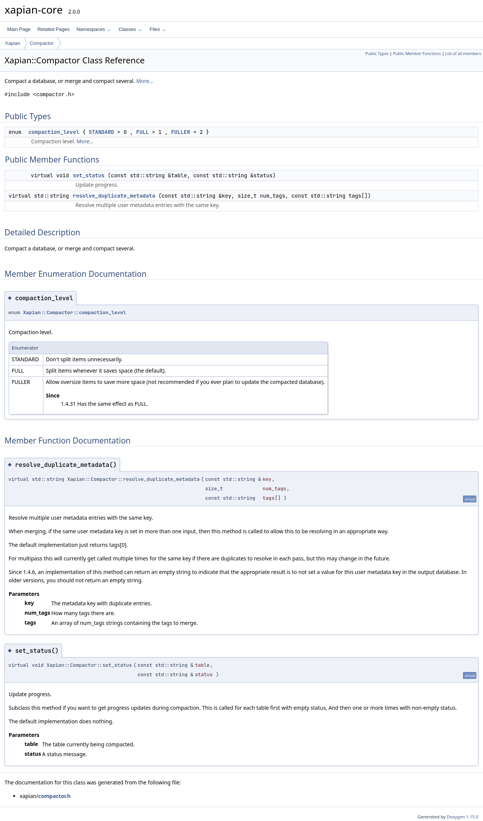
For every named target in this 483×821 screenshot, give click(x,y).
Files (158, 29)
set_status (89, 175)
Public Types (377, 53)
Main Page (19, 29)
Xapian (12, 43)
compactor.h (54, 796)
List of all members (463, 53)
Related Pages (53, 29)
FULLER (180, 132)
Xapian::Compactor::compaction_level (74, 312)
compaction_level (53, 132)
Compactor (41, 43)
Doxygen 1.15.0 (462, 816)
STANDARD (101, 132)
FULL (142, 132)
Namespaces (93, 29)
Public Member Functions (417, 53)
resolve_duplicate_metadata (114, 195)
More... (145, 80)
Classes (130, 29)
